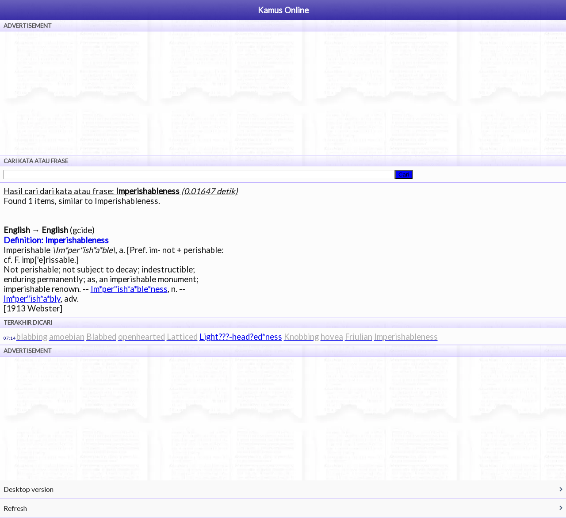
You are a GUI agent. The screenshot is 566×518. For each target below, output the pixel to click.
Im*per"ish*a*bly (32, 298)
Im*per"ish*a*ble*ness (129, 289)
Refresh (15, 508)
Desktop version (29, 489)
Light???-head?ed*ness (240, 336)
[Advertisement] (283, 93)
